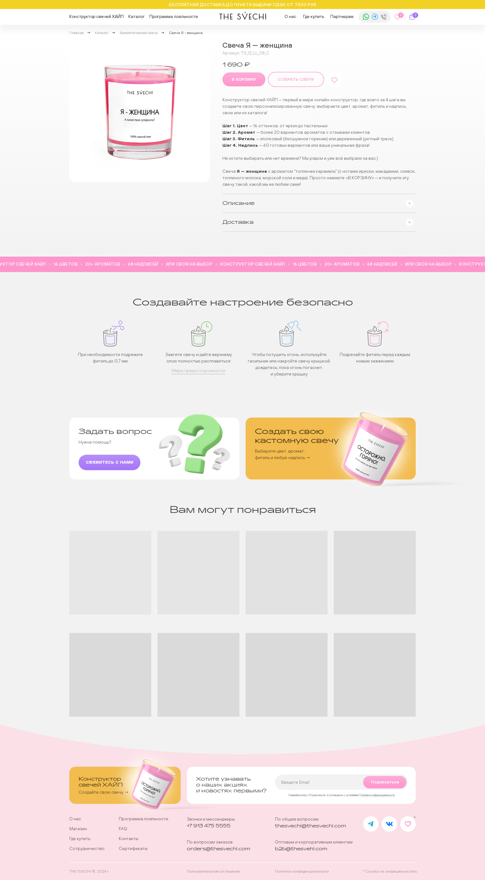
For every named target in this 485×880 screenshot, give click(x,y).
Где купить (313, 16)
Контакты (128, 838)
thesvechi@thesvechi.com (310, 826)
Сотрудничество (87, 848)
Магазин (78, 828)
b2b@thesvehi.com (301, 849)
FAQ (123, 828)
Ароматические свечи (139, 33)
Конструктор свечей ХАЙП (96, 16)
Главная (76, 33)
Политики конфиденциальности (377, 795)
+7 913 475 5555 (208, 826)
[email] (341, 782)
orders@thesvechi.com (218, 849)
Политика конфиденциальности (302, 871)
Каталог (136, 16)
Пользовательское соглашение (213, 871)
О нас (290, 16)
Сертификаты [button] (133, 848)
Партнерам (342, 16)
